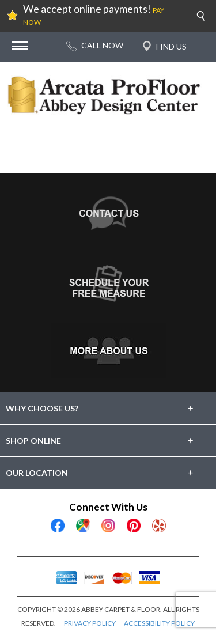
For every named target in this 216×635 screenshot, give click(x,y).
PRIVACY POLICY (90, 623)
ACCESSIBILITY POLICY (159, 623)
